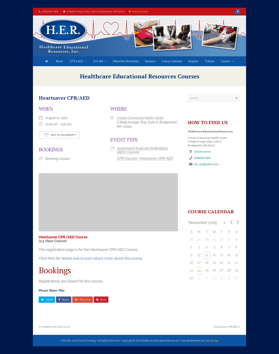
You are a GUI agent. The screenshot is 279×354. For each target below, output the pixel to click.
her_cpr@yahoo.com (206, 164)
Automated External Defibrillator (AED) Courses (142, 150)
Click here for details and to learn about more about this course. (91, 258)
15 (236, 255)
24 (199, 270)
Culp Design (211, 340)
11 (206, 255)
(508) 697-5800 (202, 158)
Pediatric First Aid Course (54, 326)
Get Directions (140, 11)
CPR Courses (127, 158)
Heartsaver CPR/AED (156, 158)
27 (199, 239)
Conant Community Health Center (140, 118)
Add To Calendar (59, 134)
